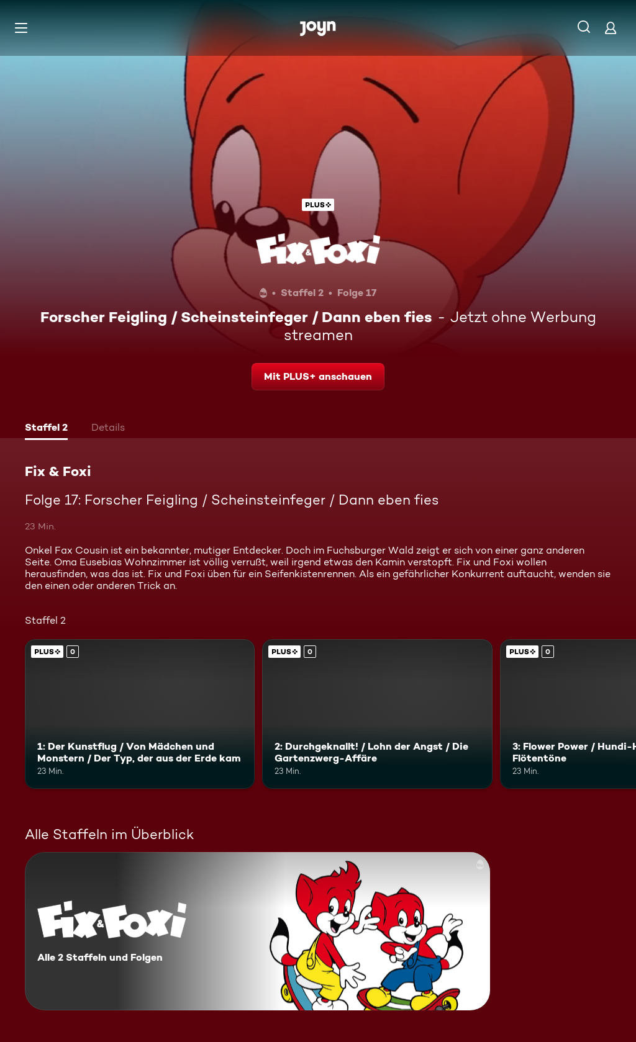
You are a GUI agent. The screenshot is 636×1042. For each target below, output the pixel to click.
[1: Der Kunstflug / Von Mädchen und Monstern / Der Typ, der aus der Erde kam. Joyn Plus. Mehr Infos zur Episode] (140, 714)
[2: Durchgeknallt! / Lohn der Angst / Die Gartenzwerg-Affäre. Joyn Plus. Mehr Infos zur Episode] (377, 714)
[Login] (610, 27)
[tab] (46, 429)
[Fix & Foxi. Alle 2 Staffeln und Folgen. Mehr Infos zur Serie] (257, 931)
